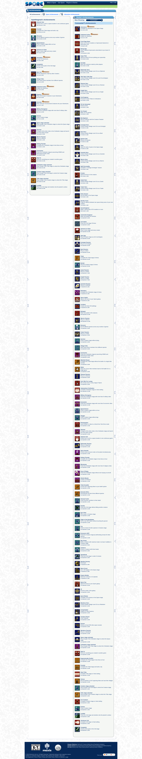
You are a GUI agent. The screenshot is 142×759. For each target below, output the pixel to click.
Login (114, 2)
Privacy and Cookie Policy (48, 757)
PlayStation (97, 744)
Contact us (28, 755)
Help (111, 2)
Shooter (82, 745)
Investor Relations (98, 747)
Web (89, 744)
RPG (90, 745)
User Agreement (29, 757)
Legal (66, 757)
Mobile (102, 744)
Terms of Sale (37, 757)
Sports (108, 745)
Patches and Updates (53, 755)
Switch (78, 744)
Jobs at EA (62, 755)
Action (93, 745)
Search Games (89, 747)
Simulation (103, 745)
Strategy (98, 745)
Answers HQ (44, 755)
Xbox (92, 744)
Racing (77, 745)
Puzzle (86, 745)
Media (73, 747)
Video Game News (80, 747)
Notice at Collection (60, 757)
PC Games (84, 744)
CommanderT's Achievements (85, 23)
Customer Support (36, 755)
